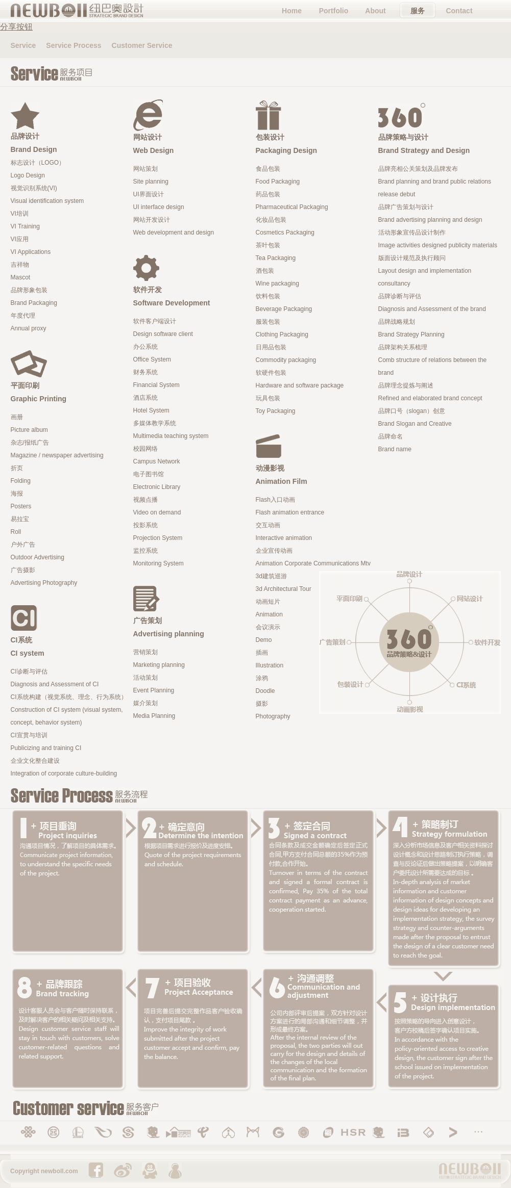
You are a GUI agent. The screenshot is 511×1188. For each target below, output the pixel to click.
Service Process (73, 45)
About (375, 11)
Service (23, 45)
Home (292, 11)
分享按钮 (16, 26)
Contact (459, 11)
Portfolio (334, 11)
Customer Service (142, 45)
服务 (417, 11)
